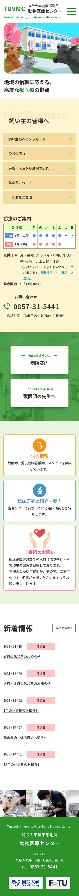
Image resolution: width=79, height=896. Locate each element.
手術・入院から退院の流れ (28, 168)
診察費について (20, 182)
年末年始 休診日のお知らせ (25, 737)
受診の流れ (16, 153)
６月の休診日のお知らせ (21, 656)
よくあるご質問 (20, 197)
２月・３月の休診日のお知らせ (27, 683)
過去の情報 (63, 628)
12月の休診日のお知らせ (22, 764)
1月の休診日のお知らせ (21, 710)
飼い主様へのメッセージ (27, 139)
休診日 (40, 646)
